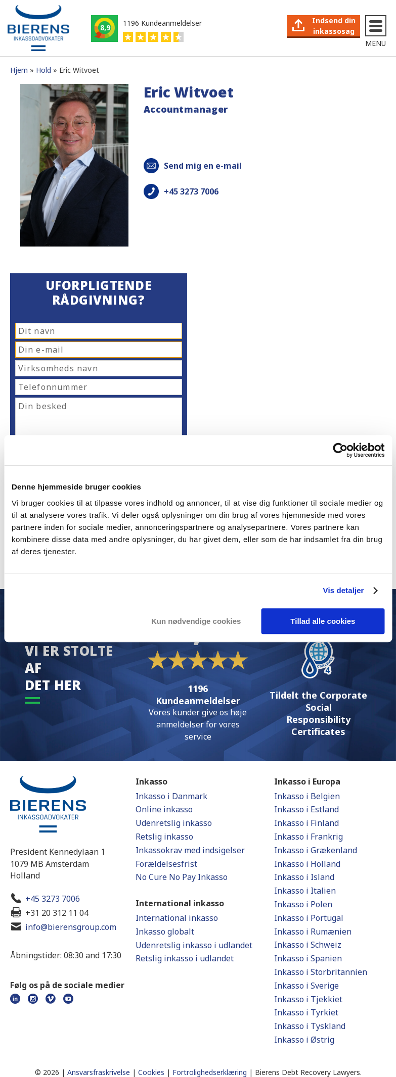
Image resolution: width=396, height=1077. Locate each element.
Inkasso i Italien (305, 890)
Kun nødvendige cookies (196, 621)
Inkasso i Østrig (304, 1039)
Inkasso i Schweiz (307, 944)
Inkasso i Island (304, 877)
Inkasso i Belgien (307, 796)
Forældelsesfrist (166, 863)
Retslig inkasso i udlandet (185, 958)
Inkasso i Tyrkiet (306, 1012)
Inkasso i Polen (303, 904)
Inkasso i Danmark (171, 796)
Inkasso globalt (165, 931)
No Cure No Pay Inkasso (182, 877)
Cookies (151, 1072)
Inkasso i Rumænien (312, 931)
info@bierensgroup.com (70, 927)
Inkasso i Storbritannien (320, 971)
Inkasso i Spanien (308, 958)
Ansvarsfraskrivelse (98, 1072)
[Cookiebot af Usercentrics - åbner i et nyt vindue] (340, 450)
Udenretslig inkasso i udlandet (194, 945)
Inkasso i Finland (306, 822)
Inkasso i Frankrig (308, 836)
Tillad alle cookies (322, 621)
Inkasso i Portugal (308, 917)
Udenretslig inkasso (174, 822)
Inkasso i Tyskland (309, 1026)
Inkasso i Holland (307, 863)
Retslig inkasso (164, 836)
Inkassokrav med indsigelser (190, 850)
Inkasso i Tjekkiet (308, 999)
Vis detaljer (343, 590)
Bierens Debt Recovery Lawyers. (308, 1072)
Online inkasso (164, 809)
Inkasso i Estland (306, 809)
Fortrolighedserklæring (209, 1072)
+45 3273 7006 (52, 898)
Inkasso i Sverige (306, 985)
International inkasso (177, 917)
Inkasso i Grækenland (315, 850)
